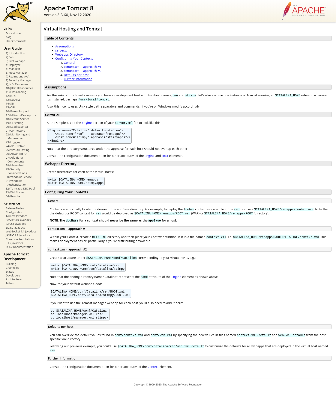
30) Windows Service (19, 177)
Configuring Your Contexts (74, 58)
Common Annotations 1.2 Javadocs (20, 241)
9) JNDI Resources (17, 84)
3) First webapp (15, 61)
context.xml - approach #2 (82, 71)
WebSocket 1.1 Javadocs (21, 231)
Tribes (10, 283)
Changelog (12, 268)
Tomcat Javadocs (16, 216)
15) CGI (10, 107)
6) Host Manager (16, 72)
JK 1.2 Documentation (19, 247)
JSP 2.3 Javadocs (16, 224)
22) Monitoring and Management (18, 136)
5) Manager (13, 69)
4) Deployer (13, 65)
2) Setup (11, 57)
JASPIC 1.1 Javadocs (18, 235)
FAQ (8, 37)
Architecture (13, 279)
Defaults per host (76, 75)
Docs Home (13, 33)
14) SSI (10, 103)
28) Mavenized (15, 165)
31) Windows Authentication (16, 183)
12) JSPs (10, 96)
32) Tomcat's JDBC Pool (20, 188)
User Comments (16, 41)
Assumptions (64, 46)
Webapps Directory (69, 54)
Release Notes (15, 208)
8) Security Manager (18, 80)
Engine (87, 123)
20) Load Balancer (17, 127)
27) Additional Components (15, 159)
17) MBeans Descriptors (21, 115)
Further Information (78, 79)
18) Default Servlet (17, 119)
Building (11, 264)
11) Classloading (16, 92)
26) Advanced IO (16, 154)
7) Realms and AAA (17, 76)
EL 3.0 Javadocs (15, 227)
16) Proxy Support (17, 111)
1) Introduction (15, 53)
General (69, 63)
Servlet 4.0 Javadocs (18, 220)
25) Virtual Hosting (17, 150)
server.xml (62, 50)
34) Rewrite (13, 196)
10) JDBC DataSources (19, 88)
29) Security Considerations (16, 171)
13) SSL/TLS (13, 100)
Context (153, 375)
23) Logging (13, 142)
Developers (13, 275)
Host (165, 158)
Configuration (14, 212)
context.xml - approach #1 (82, 67)
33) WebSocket (15, 192)
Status (10, 271)
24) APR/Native (15, 146)
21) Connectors (15, 130)
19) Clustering (14, 123)
